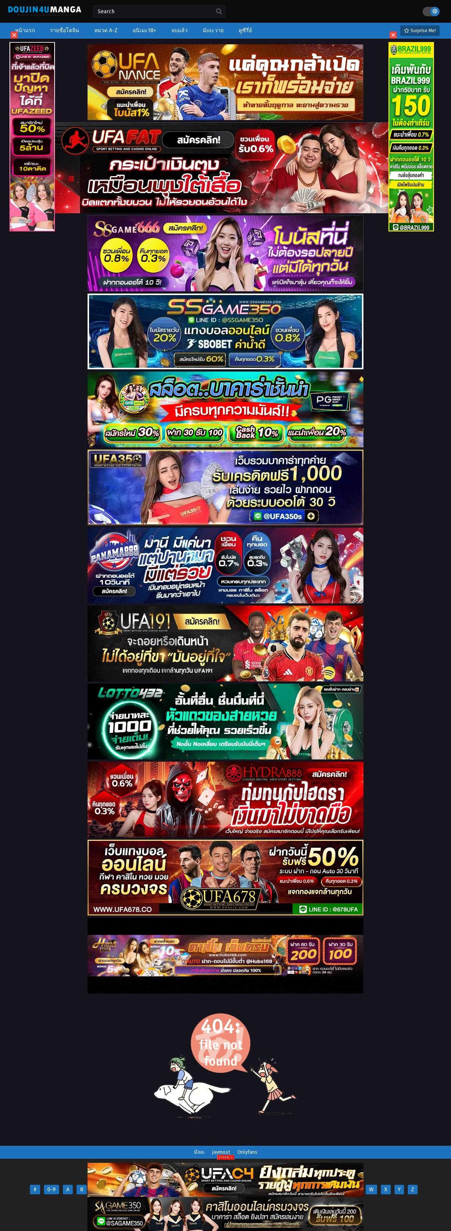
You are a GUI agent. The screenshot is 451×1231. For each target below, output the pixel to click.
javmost (221, 1152)
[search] (219, 12)
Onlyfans (247, 1152)
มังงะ (199, 1152)
